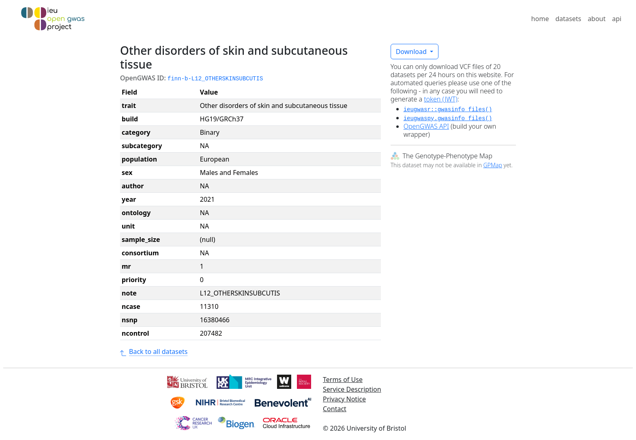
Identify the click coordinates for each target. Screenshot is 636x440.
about (597, 18)
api (616, 18)
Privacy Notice (344, 399)
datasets (568, 18)
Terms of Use (343, 379)
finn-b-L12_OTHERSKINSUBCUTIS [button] (215, 78)
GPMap (492, 165)
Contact (334, 408)
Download (412, 51)
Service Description (352, 389)
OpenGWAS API (426, 126)
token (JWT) (441, 99)
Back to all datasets (153, 351)
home (540, 18)
